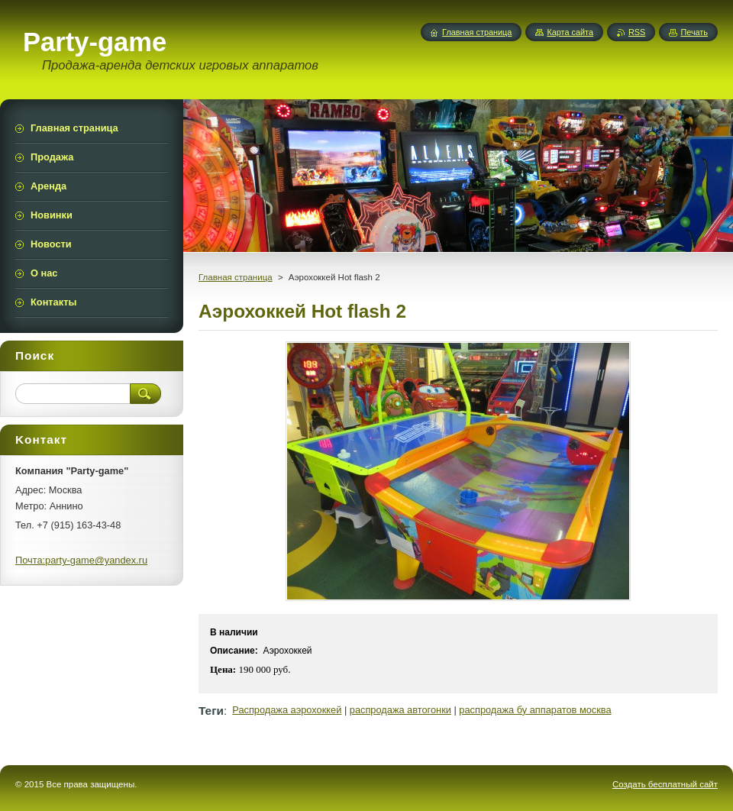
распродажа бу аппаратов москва (535, 710)
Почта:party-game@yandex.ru (81, 560)
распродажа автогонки (400, 710)
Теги (211, 710)
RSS (636, 32)
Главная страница (236, 277)
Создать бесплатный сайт (665, 784)
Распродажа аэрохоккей (286, 710)
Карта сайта (570, 32)
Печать (694, 32)
